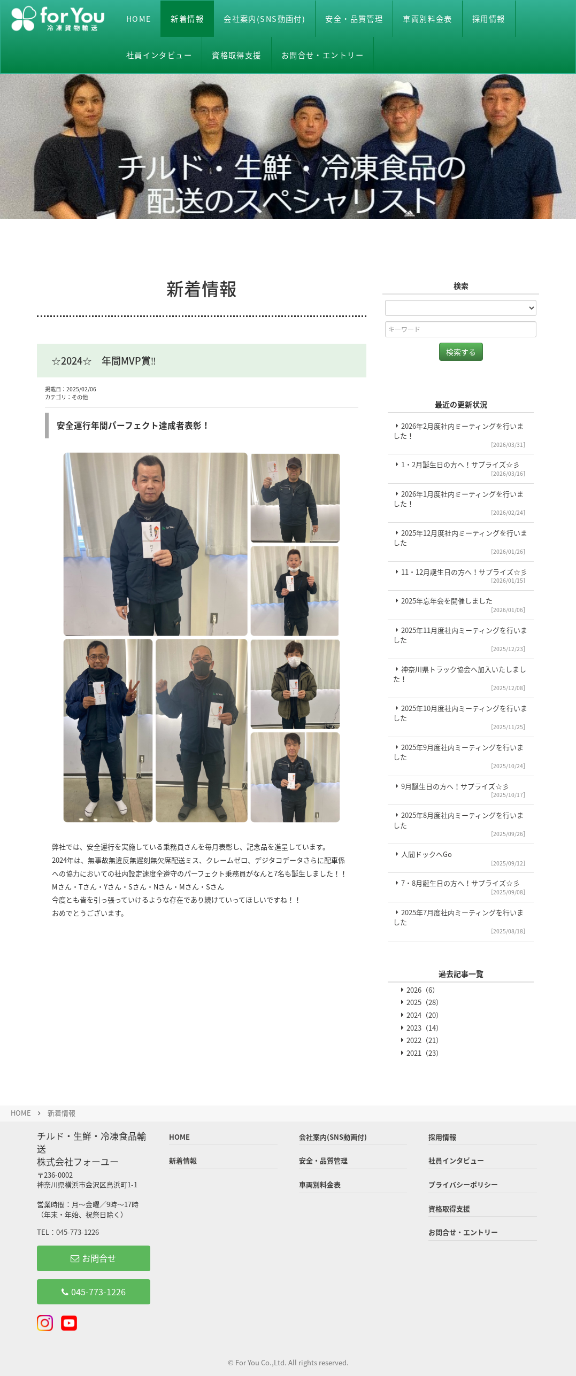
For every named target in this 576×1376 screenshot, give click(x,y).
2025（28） (424, 1002)
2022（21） (424, 1040)
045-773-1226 (77, 1232)
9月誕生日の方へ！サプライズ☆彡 (460, 790)
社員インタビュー (159, 55)
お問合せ (93, 1257)
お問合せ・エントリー (322, 55)
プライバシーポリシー (463, 1184)
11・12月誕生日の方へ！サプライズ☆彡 (460, 576)
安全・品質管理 (354, 19)
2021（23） (424, 1053)
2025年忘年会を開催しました (460, 605)
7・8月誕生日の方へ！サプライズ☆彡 (460, 887)
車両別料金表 (427, 19)
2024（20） (424, 1015)
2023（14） (424, 1028)
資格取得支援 (237, 55)
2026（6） (422, 990)
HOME (138, 19)
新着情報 (187, 19)
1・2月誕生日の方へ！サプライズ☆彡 (460, 468)
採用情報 (488, 19)
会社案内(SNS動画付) (264, 19)
